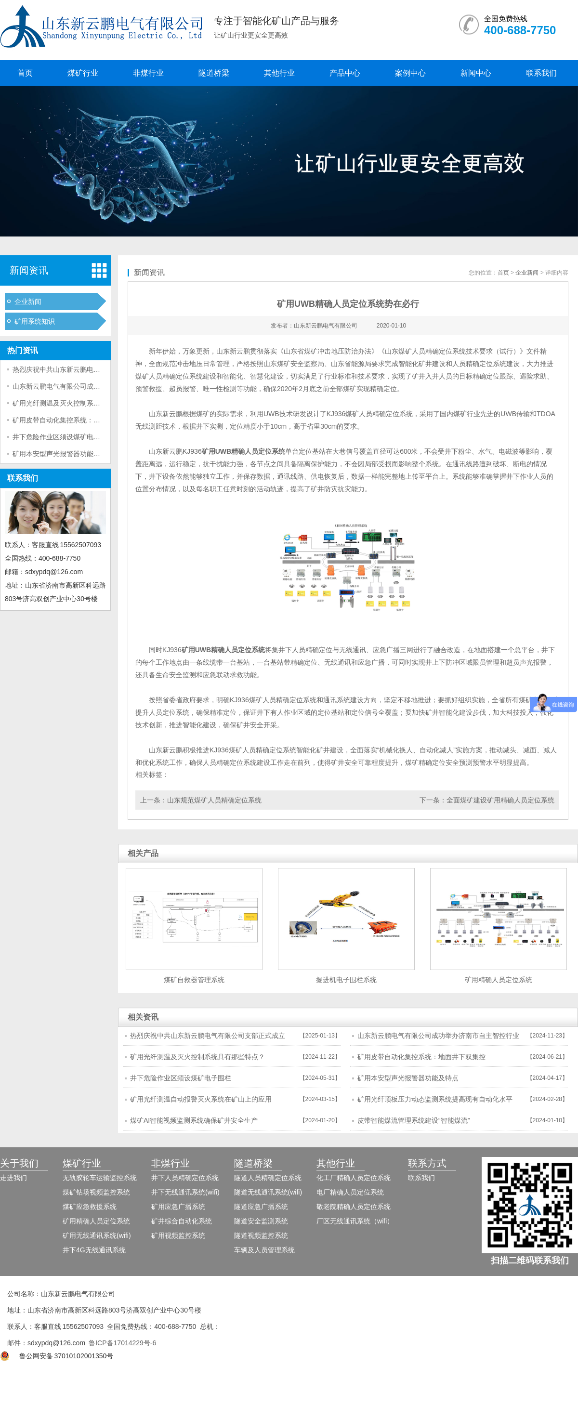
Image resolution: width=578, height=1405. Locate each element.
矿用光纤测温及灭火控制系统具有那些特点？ (80, 403)
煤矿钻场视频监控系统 (96, 1192)
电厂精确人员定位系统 (350, 1192)
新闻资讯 (29, 270)
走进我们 (13, 1178)
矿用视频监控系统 (178, 1235)
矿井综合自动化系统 (181, 1221)
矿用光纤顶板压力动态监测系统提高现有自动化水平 (434, 1099)
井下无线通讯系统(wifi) (185, 1192)
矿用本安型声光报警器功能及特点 (63, 454)
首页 (25, 73)
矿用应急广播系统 (178, 1206)
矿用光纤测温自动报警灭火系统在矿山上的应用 (201, 1099)
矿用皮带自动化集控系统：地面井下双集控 (77, 420)
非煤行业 (148, 73)
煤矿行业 (82, 73)
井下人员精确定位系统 (185, 1178)
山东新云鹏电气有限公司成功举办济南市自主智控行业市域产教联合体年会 (438, 1038)
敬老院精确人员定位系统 (353, 1206)
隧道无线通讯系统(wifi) (268, 1192)
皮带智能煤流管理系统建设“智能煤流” (413, 1120)
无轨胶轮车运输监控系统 (100, 1178)
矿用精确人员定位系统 (96, 1221)
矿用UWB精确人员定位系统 (243, 451)
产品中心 (344, 73)
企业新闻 (27, 301)
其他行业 (279, 73)
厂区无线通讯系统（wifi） (355, 1221)
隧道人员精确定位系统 (268, 1178)
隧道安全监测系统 (261, 1221)
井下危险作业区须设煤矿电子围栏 (63, 437)
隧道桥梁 (213, 73)
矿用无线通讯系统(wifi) (97, 1235)
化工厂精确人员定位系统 (353, 1178)
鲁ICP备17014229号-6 (122, 1343)
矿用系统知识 (34, 321)
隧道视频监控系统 (261, 1235)
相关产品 (143, 853)
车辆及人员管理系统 (264, 1250)
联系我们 (541, 73)
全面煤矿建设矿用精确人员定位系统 (500, 800)
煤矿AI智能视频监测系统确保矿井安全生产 (194, 1120)
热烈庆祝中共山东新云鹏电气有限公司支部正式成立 (90, 369)
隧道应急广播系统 (261, 1206)
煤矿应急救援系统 (90, 1206)
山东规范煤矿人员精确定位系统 (214, 800)
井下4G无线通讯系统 (94, 1250)
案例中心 (410, 73)
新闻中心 (475, 73)
